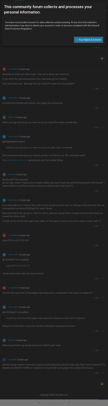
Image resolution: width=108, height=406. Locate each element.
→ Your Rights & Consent (88, 40)
